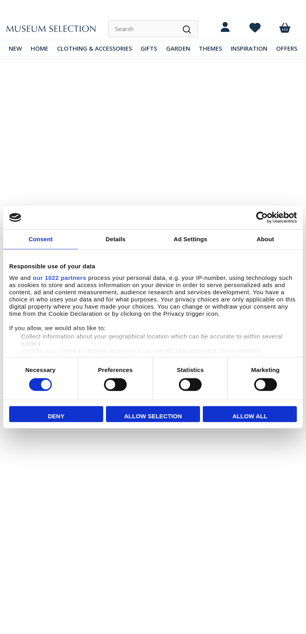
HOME (39, 48)
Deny (56, 416)
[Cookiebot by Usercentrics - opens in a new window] (262, 217)
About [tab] (265, 239)
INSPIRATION (249, 48)
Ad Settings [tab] (190, 239)
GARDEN (178, 48)
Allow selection (153, 416)
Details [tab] (116, 239)
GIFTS (149, 48)
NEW (15, 48)
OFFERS (286, 48)
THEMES (210, 48)
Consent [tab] (41, 239)
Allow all (249, 416)
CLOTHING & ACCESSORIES (94, 48)
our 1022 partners (59, 277)
